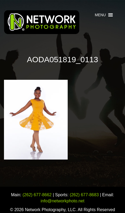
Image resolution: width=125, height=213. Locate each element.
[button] (100, 15)
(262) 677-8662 (37, 195)
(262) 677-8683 (84, 195)
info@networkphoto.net (62, 201)
